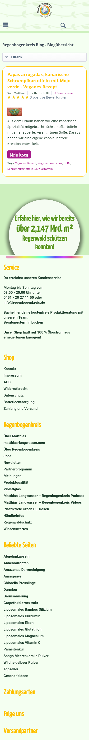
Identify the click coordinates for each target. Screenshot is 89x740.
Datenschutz (13, 395)
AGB (7, 382)
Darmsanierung (16, 596)
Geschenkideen (16, 676)
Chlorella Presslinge (20, 583)
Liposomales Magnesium (24, 636)
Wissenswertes (16, 529)
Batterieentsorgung (19, 402)
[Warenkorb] (84, 25)
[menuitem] (7, 25)
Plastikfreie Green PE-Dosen (26, 509)
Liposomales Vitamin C (22, 643)
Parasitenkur (14, 649)
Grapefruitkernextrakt (21, 603)
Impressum (13, 375)
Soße (67, 163)
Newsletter (12, 462)
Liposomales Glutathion (23, 629)
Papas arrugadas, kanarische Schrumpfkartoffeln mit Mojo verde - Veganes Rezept (38, 81)
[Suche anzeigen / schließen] (63, 25)
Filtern (13, 56)
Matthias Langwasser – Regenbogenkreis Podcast (44, 496)
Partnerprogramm (18, 469)
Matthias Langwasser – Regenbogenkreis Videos (43, 502)
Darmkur (10, 589)
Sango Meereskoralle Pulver (26, 656)
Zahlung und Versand (20, 408)
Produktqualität (16, 482)
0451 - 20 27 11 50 (19, 297)
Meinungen (13, 476)
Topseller (11, 669)
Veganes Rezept (25, 163)
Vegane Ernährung (50, 163)
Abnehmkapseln (16, 556)
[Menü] (7, 25)
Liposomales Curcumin (22, 616)
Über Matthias (15, 436)
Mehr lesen (19, 154)
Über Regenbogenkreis (22, 449)
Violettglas (12, 489)
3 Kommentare (64, 93)
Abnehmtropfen (16, 563)
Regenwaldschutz (18, 522)
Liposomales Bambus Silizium (28, 609)
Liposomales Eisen (18, 623)
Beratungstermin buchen (23, 322)
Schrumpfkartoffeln (20, 169)
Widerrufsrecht (16, 389)
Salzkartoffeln (43, 169)
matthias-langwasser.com (24, 443)
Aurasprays (13, 576)
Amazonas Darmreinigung (24, 570)
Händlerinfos (14, 516)
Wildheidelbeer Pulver (21, 662)
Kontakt (10, 369)
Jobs (7, 456)
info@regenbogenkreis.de (24, 302)
